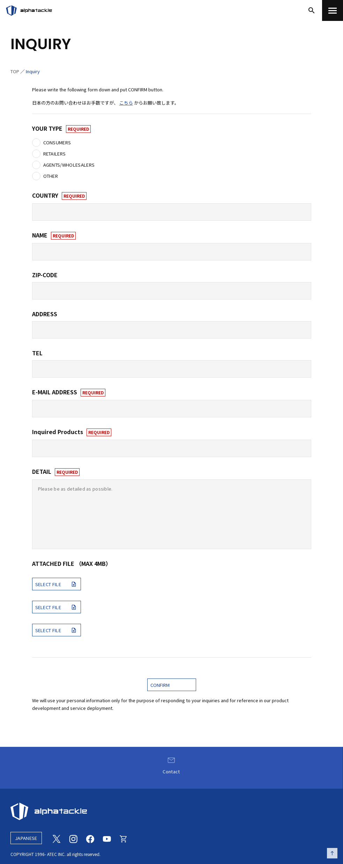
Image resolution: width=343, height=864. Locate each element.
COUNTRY (59, 195)
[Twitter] (56, 838)
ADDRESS (44, 314)
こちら (126, 102)
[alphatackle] (171, 811)
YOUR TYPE (61, 128)
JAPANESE (26, 838)
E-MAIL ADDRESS (68, 392)
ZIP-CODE (45, 275)
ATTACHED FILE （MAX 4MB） (71, 563)
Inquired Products (71, 432)
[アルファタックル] (29, 10)
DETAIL (56, 472)
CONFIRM (160, 685)
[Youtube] (107, 838)
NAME (54, 235)
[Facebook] (90, 838)
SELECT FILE (56, 584)
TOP (14, 71)
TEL (37, 353)
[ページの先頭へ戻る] (332, 853)
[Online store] (123, 838)
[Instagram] (73, 838)
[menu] (332, 10)
